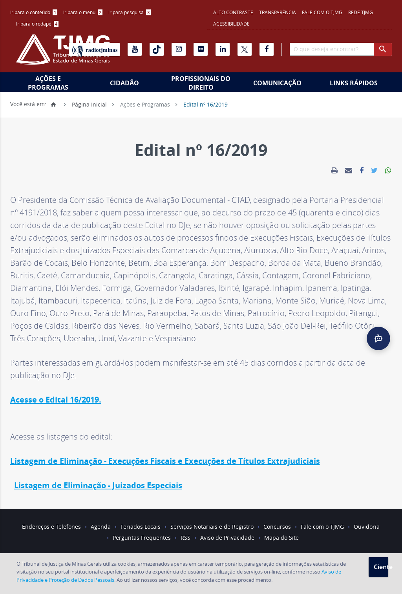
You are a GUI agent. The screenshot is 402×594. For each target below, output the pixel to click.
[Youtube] (135, 49)
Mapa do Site (281, 537)
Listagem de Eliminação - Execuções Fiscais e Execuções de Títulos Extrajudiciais (165, 461)
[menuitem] (33, 12)
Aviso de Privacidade (227, 537)
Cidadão (124, 83)
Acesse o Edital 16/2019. (55, 399)
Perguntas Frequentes (142, 537)
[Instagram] (179, 49)
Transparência (277, 12)
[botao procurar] (383, 49)
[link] (334, 170)
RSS (185, 537)
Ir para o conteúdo (33, 12)
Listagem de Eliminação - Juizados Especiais (98, 485)
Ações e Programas (48, 83)
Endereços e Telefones (51, 526)
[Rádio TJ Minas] (94, 49)
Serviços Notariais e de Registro (212, 526)
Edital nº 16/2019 (205, 104)
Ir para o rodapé (37, 23)
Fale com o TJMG (322, 12)
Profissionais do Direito (200, 83)
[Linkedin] (223, 49)
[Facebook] (266, 49)
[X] (245, 49)
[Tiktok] (157, 49)
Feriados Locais (141, 526)
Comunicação (277, 83)
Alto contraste (233, 12)
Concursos (277, 526)
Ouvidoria (367, 526)
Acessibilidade (231, 23)
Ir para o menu (82, 12)
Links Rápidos (354, 83)
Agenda (101, 526)
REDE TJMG (360, 12)
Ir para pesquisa (129, 12)
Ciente (381, 567)
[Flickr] (201, 49)
